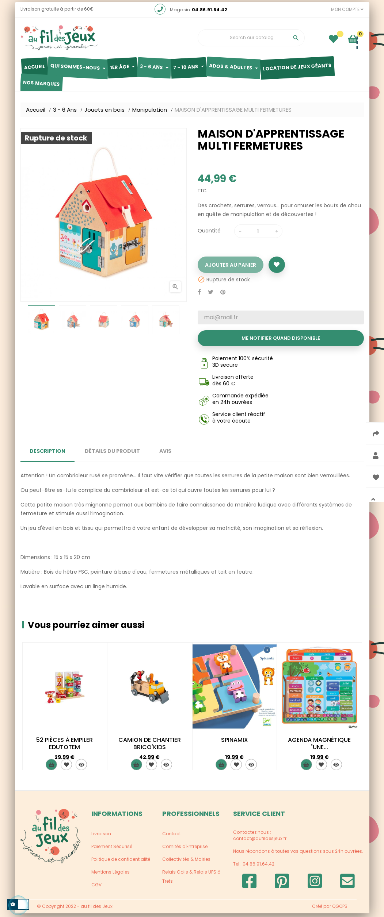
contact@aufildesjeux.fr (259, 842)
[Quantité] (258, 234)
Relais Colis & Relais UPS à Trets (191, 880)
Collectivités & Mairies (186, 863)
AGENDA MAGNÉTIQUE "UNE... (319, 747)
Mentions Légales (110, 875)
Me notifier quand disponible (281, 341)
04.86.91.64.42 (209, 13)
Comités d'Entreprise (185, 850)
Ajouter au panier (230, 268)
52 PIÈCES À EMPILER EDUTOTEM (64, 747)
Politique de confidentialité (120, 863)
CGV (96, 888)
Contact (171, 837)
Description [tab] (47, 454)
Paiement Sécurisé (111, 850)
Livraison (101, 837)
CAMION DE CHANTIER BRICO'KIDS (149, 747)
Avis (165, 454)
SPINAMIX (234, 743)
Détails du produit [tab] (112, 454)
